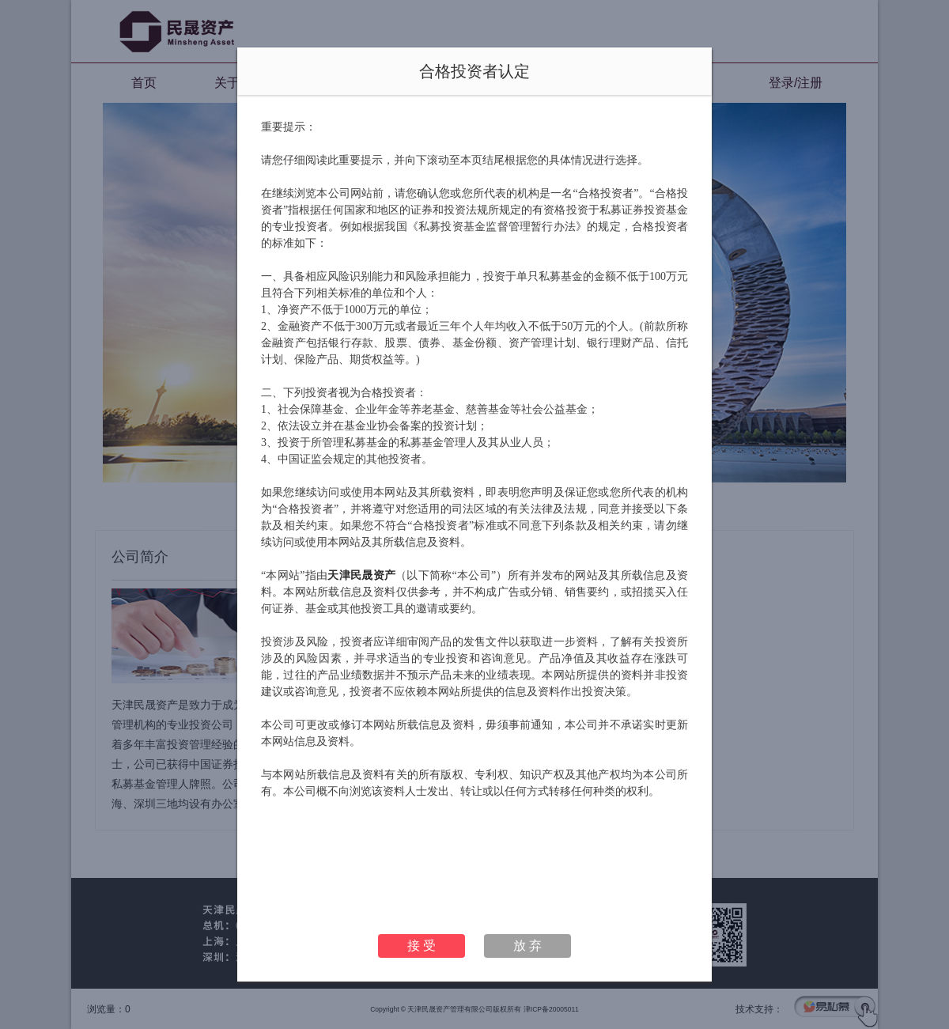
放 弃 (527, 945)
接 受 (421, 945)
